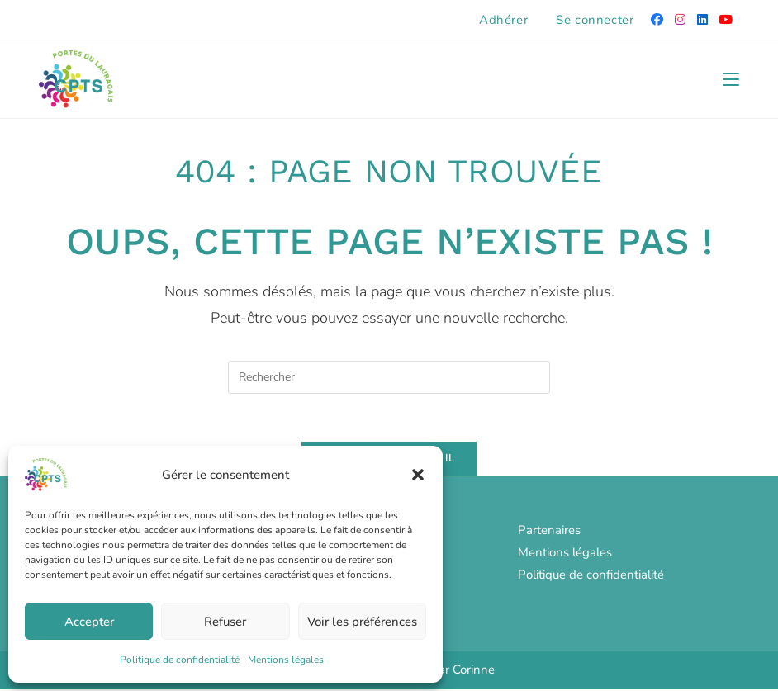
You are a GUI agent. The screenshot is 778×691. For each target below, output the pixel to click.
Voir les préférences (362, 621)
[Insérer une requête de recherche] (389, 377)
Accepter (89, 621)
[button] (418, 474)
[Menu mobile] (731, 79)
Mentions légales (286, 659)
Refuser (225, 621)
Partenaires (549, 532)
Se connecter (594, 20)
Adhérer (503, 20)
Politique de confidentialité (180, 659)
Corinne (474, 672)
